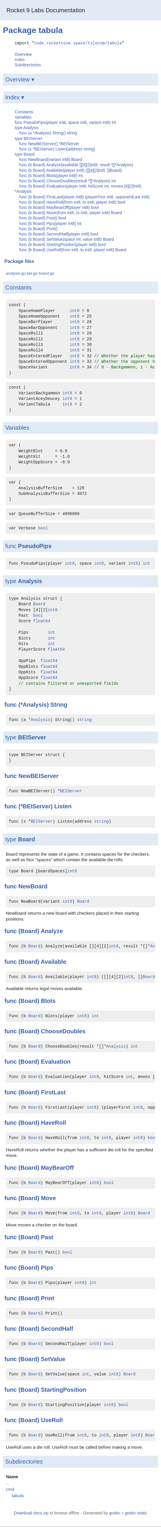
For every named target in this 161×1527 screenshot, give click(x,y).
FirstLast (53, 1092)
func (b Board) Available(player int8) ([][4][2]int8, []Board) (70, 170)
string (84, 719)
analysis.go (16, 273)
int (146, 563)
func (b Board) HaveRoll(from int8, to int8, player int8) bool (72, 202)
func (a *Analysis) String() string (48, 133)
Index (20, 59)
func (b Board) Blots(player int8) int (51, 175)
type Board (25, 154)
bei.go (32, 273)
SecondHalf (57, 1328)
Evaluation (55, 1061)
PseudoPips (34, 545)
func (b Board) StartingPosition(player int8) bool (62, 244)
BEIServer (32, 737)
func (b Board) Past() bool (42, 218)
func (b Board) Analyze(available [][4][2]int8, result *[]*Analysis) (76, 164)
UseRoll (51, 1420)
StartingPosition (63, 1389)
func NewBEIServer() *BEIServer (49, 143)
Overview (23, 54)
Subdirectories (28, 65)
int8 (74, 310)
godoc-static (136, 1512)
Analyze (52, 931)
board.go (46, 273)
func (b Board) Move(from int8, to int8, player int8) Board (70, 212)
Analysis (30, 581)
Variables (23, 117)
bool (43, 528)
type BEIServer (28, 138)
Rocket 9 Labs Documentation (45, 10)
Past (47, 1237)
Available (53, 961)
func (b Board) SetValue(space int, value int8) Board (66, 239)
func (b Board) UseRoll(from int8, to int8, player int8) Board (72, 249)
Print (47, 1298)
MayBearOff (57, 1167)
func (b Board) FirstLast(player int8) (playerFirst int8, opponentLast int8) (84, 196)
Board (39, 604)
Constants (24, 111)
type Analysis (27, 127)
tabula (18, 1495)
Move (48, 1198)
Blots (48, 1000)
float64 (41, 621)
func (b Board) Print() (38, 228)
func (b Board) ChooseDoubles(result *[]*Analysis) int (67, 180)
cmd (10, 1488)
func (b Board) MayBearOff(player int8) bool (59, 207)
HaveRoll (53, 1122)
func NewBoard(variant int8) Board (50, 159)
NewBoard (33, 886)
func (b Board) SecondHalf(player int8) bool (58, 233)
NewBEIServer (38, 775)
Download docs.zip (31, 1512)
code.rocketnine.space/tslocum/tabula (78, 43)
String (58, 704)
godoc (114, 1512)
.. (7, 1482)
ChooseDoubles (63, 1031)
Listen (63, 806)
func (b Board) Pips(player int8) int (50, 223)
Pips (47, 1267)
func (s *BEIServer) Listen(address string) (57, 148)
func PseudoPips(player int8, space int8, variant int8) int (65, 122)
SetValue (53, 1359)
